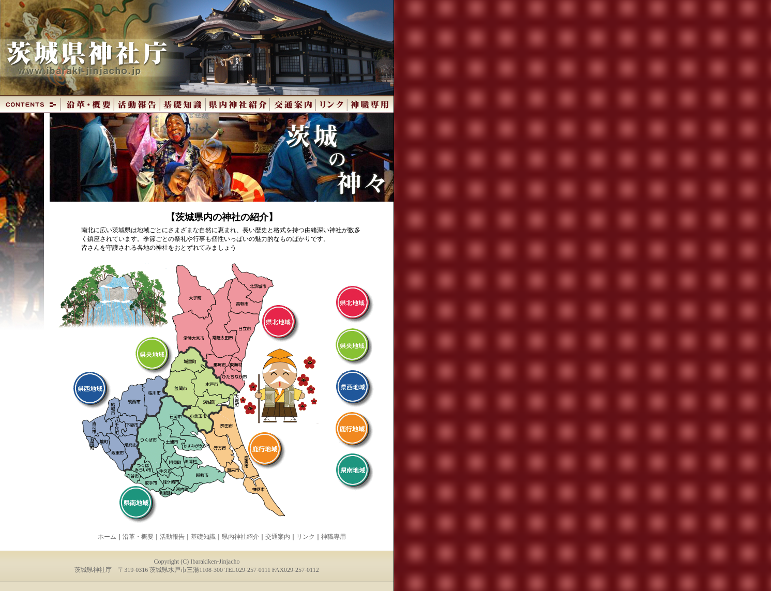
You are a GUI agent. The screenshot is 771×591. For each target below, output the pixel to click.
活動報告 (172, 536)
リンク (305, 536)
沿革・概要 (138, 536)
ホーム (107, 536)
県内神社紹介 (240, 536)
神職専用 (333, 536)
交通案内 (277, 536)
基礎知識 (203, 536)
